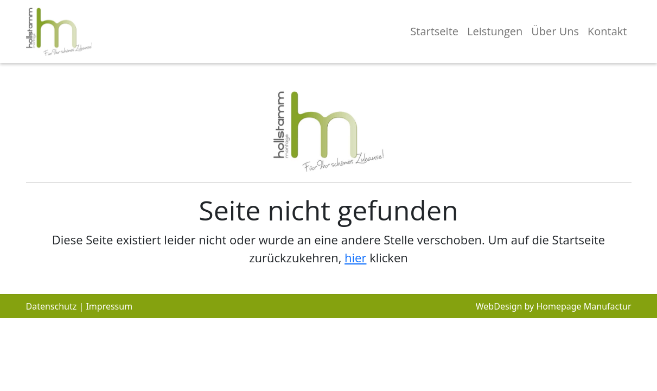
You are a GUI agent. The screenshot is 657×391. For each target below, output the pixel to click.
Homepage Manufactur (583, 306)
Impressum (109, 306)
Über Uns (555, 31)
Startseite (434, 31)
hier (355, 257)
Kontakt (607, 31)
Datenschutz (51, 306)
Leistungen (494, 31)
